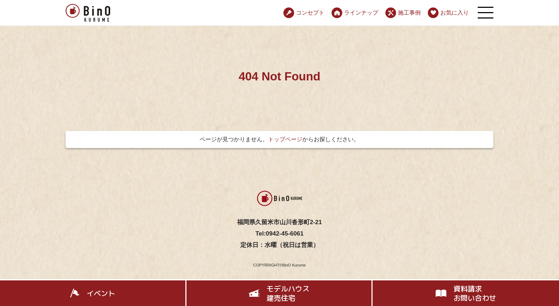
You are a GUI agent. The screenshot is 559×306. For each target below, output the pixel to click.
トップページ (285, 139)
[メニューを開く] (485, 13)
